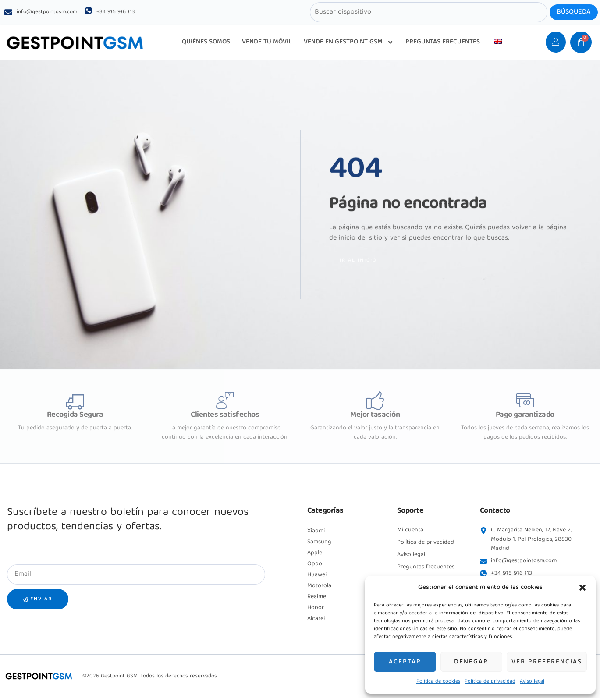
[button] (582, 587)
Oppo (314, 564)
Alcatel (316, 618)
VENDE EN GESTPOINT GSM (349, 42)
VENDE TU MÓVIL (267, 42)
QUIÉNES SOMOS (206, 42)
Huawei (317, 575)
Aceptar (405, 662)
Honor (315, 607)
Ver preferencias (546, 662)
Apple (314, 553)
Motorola (319, 586)
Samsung (319, 542)
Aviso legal (532, 681)
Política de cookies (438, 681)
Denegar (471, 662)
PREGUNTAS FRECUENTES (442, 42)
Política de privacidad (490, 681)
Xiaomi (316, 531)
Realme (316, 597)
